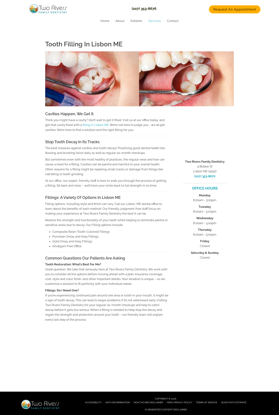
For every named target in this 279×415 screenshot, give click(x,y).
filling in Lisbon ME (96, 124)
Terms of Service (206, 402)
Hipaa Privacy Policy (179, 402)
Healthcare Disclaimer (148, 402)
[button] (234, 9)
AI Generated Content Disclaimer (166, 409)
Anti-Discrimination (117, 402)
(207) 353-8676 (144, 8)
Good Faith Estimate (233, 402)
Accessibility (93, 402)
